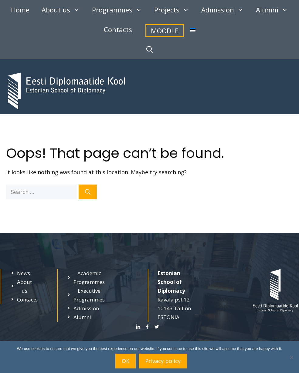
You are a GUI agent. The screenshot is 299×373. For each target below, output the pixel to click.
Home (20, 9)
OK (125, 361)
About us (64, 10)
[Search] (88, 192)
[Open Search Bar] (149, 49)
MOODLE (164, 30)
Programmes (120, 10)
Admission (225, 10)
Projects (174, 10)
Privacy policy (163, 361)
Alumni (275, 10)
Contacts (118, 29)
